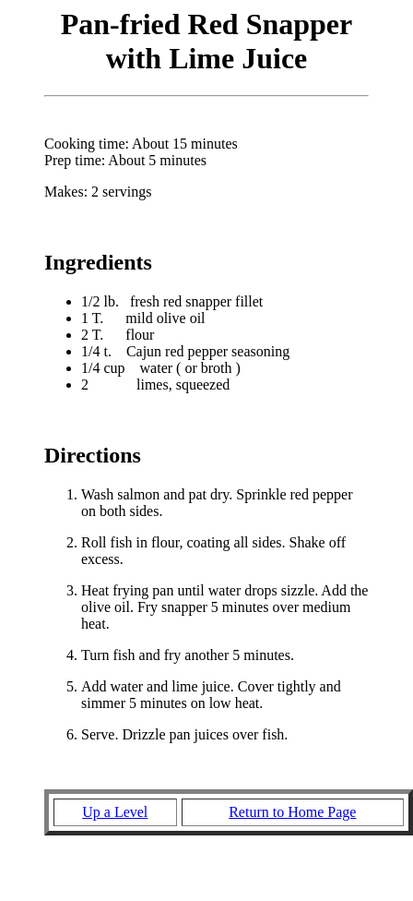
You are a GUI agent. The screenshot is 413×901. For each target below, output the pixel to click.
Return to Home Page (292, 812)
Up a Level (115, 812)
